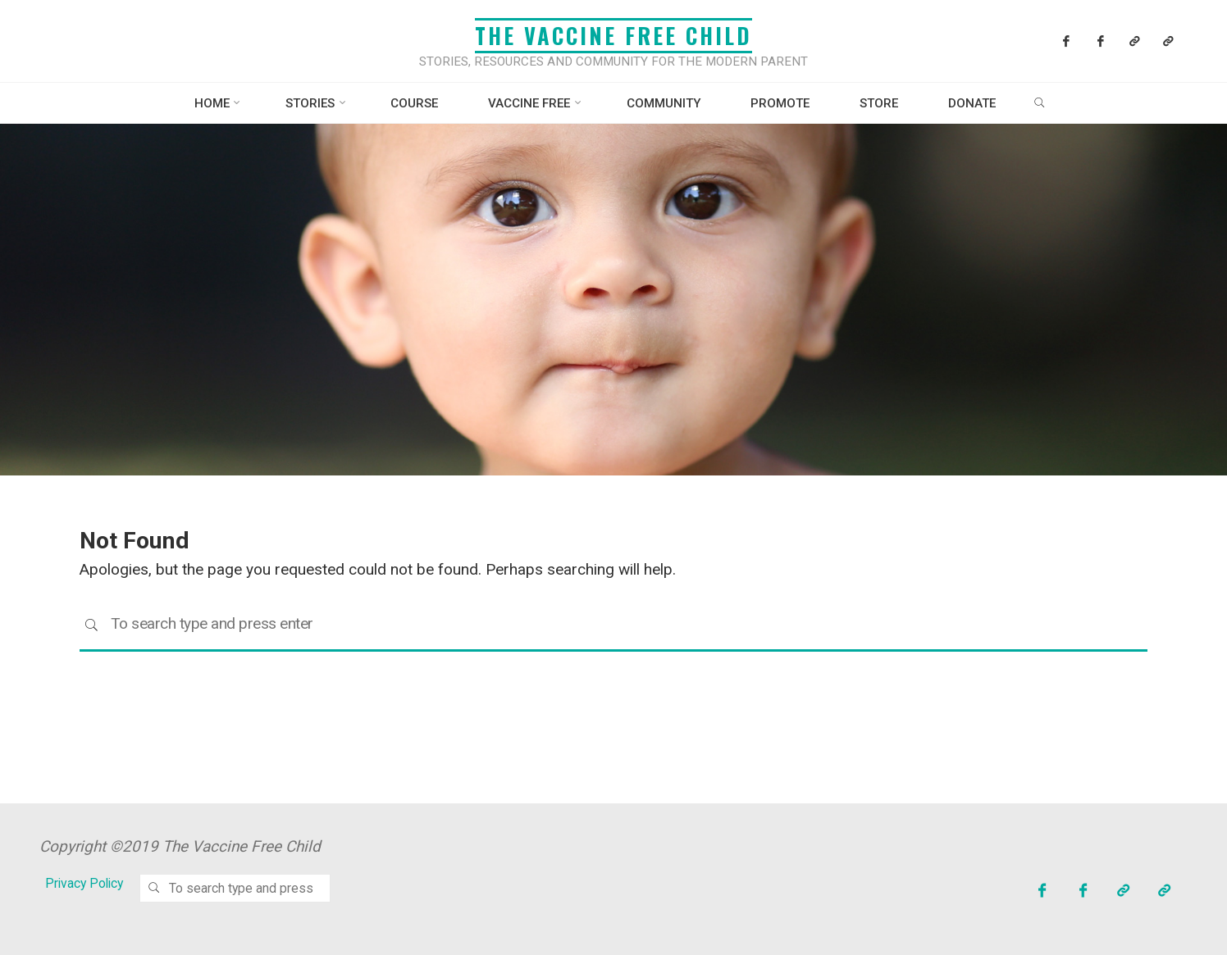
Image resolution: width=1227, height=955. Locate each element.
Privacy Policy (84, 883)
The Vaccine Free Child (613, 35)
